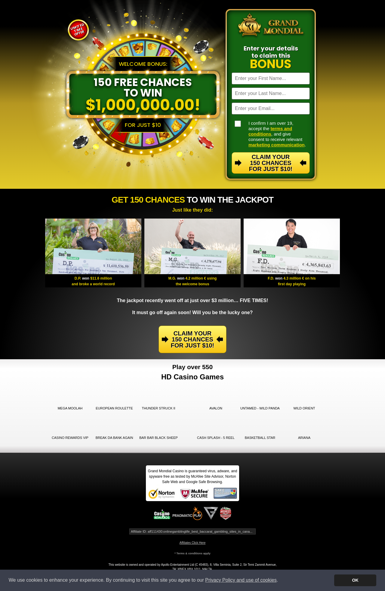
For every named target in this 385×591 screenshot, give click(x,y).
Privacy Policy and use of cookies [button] (240, 580)
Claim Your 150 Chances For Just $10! (270, 163)
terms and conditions (270, 131)
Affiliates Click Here (193, 542)
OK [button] (355, 580)
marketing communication (276, 144)
